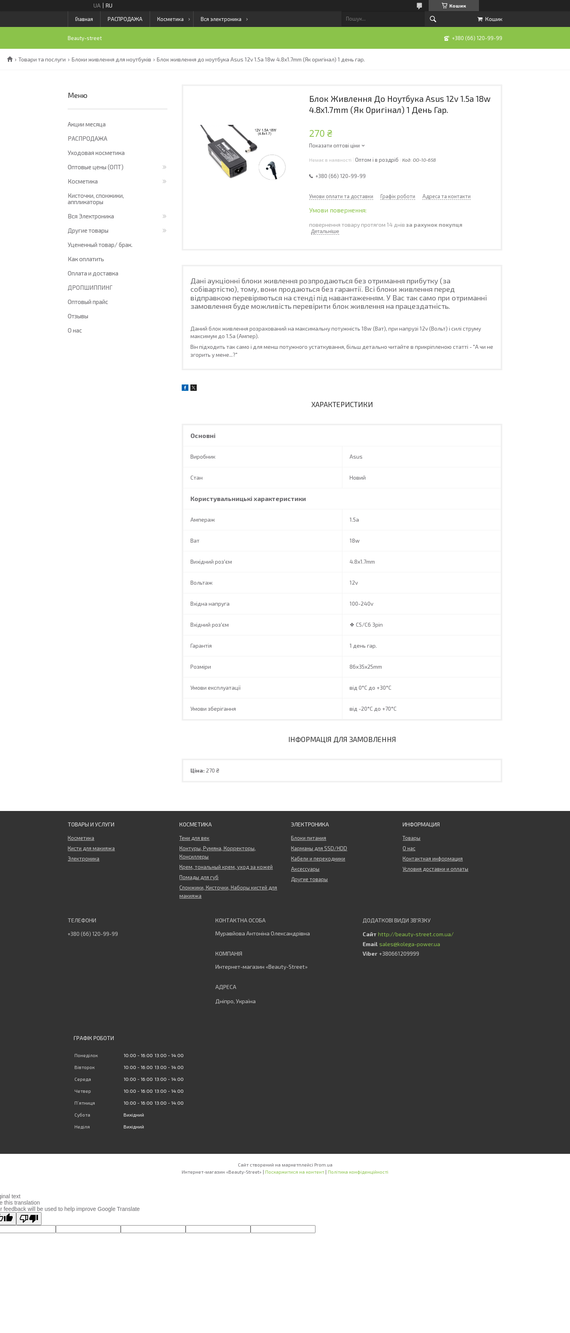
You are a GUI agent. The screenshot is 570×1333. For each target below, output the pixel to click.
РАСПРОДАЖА (125, 19)
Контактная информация (433, 858)
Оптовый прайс (88, 301)
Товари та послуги (42, 59)
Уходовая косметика (96, 152)
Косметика (170, 19)
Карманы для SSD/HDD (319, 848)
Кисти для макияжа (91, 848)
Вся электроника (221, 19)
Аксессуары (305, 869)
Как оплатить (86, 258)
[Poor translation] (29, 1218)
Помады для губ (198, 877)
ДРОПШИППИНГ (90, 287)
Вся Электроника (91, 216)
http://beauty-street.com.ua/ (416, 934)
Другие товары (88, 230)
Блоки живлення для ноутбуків (111, 59)
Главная (84, 19)
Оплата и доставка (93, 273)
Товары (411, 838)
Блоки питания (308, 838)
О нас (75, 330)
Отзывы (78, 315)
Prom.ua (323, 1164)
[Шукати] (433, 19)
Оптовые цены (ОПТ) (96, 166)
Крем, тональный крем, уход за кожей (226, 867)
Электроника (83, 858)
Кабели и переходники (318, 858)
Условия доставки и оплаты (435, 869)
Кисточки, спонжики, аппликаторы (96, 198)
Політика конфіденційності (358, 1171)
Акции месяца (87, 124)
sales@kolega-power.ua (409, 944)
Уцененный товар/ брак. (100, 244)
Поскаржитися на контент (294, 1171)
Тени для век (194, 838)
